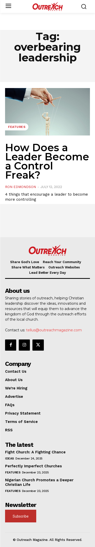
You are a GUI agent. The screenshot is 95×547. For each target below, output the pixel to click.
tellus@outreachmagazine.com (54, 330)
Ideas (9, 458)
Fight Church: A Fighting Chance (35, 452)
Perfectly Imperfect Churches (33, 466)
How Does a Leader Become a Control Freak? (47, 161)
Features (16, 127)
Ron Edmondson (20, 187)
